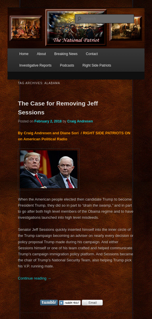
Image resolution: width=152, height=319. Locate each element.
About (41, 54)
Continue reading (34, 278)
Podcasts (67, 65)
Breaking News (66, 54)
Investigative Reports (35, 65)
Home (24, 54)
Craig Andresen (80, 121)
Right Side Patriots (97, 65)
